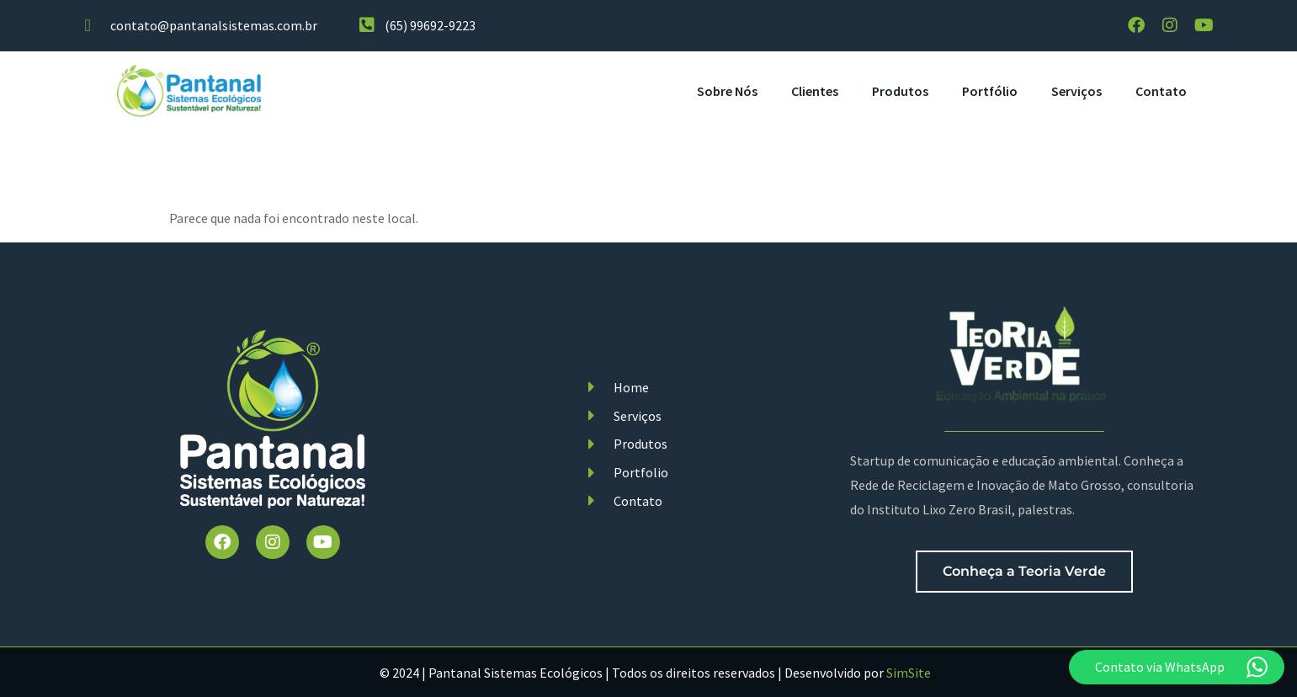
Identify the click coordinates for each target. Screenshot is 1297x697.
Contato (1161, 90)
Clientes (814, 90)
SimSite (908, 672)
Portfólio (990, 90)
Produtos (900, 90)
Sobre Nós (727, 90)
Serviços (1076, 90)
